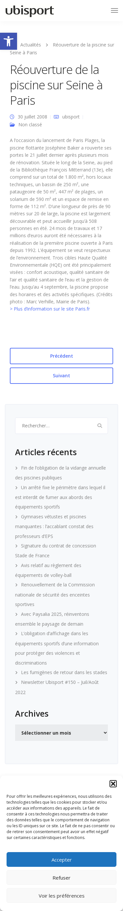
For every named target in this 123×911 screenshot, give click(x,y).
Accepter (61, 859)
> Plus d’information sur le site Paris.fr (50, 309)
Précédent (61, 356)
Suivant (61, 375)
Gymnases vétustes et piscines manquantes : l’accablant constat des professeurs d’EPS (54, 526)
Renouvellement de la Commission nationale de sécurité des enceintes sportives (55, 594)
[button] (8, 41)
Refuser (61, 877)
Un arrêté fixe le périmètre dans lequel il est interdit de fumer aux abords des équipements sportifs (60, 497)
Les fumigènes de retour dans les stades (64, 672)
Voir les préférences (62, 895)
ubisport (71, 117)
